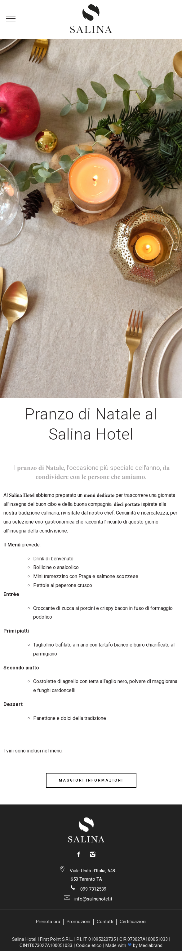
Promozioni (78, 921)
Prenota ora (48, 921)
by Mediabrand (147, 945)
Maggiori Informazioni (91, 780)
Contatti (105, 921)
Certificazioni (133, 921)
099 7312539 (92, 889)
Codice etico (89, 945)
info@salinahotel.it (92, 899)
